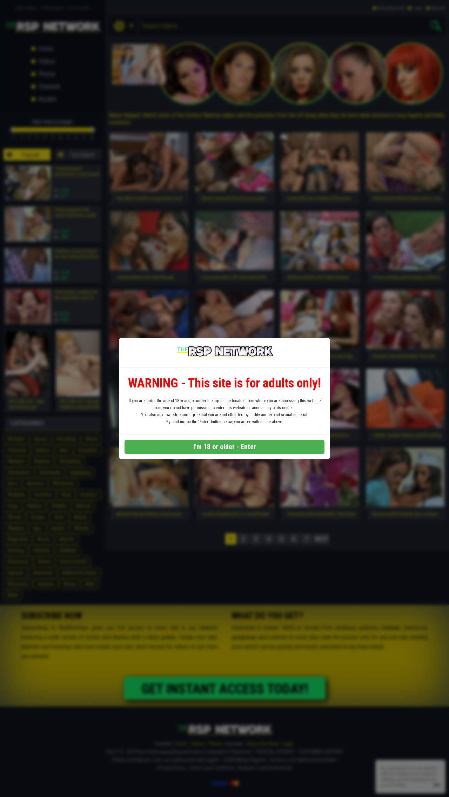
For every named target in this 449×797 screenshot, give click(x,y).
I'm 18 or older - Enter (224, 447)
